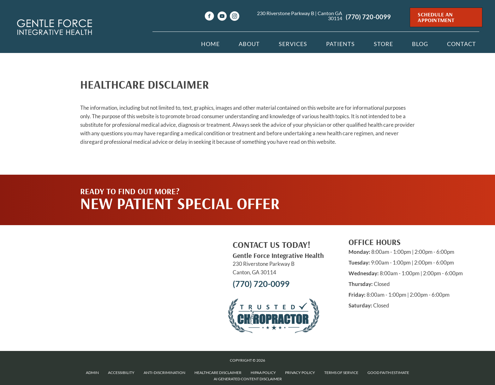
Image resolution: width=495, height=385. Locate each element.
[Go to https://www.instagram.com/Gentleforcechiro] (234, 16)
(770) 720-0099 (368, 16)
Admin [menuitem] (92, 372)
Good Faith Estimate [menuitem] (388, 372)
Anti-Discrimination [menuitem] (164, 372)
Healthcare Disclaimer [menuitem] (218, 372)
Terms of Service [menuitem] (341, 372)
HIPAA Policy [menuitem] (263, 372)
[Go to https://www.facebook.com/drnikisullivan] (209, 16)
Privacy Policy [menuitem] (300, 372)
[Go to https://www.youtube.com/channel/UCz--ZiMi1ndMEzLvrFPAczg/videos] (222, 16)
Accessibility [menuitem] (121, 372)
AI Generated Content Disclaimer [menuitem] (248, 378)
